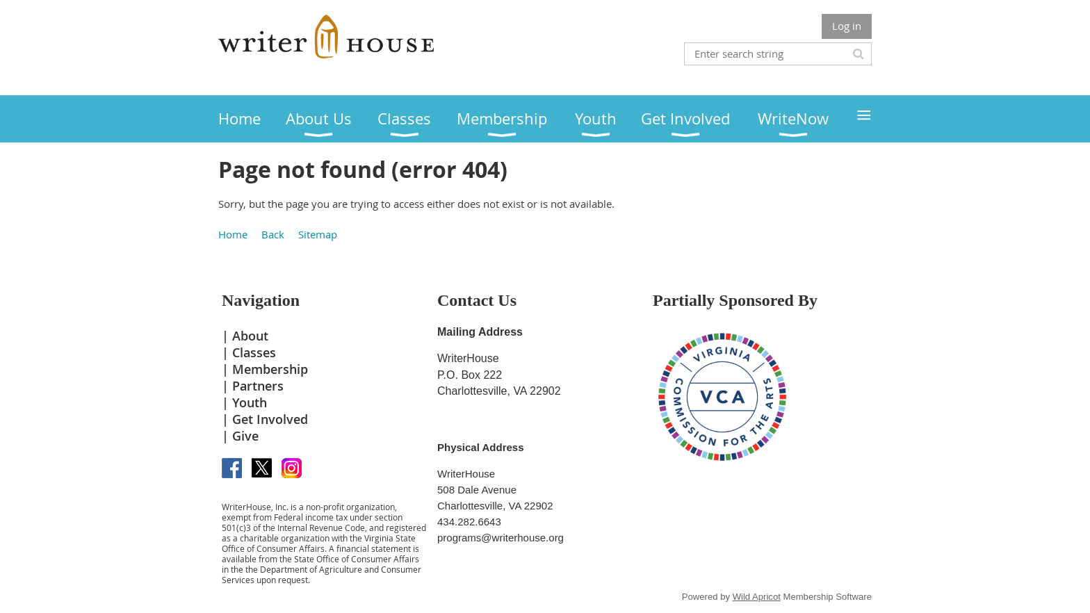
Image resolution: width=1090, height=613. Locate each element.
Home (232, 234)
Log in (846, 26)
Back (272, 234)
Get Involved (270, 419)
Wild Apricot (757, 596)
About (250, 335)
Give (245, 435)
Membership (270, 369)
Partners (258, 385)
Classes (254, 352)
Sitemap (317, 234)
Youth (249, 402)
